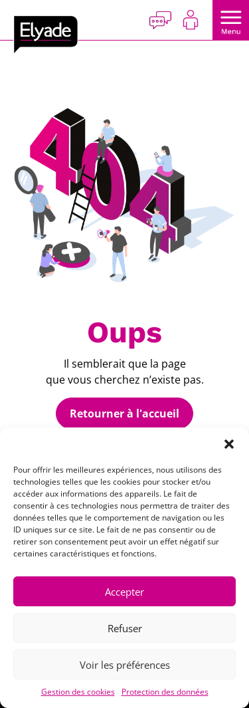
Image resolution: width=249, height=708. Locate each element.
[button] (229, 444)
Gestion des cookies (78, 691)
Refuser (125, 628)
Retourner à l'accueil (124, 413)
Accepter (124, 591)
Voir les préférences (125, 664)
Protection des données (165, 691)
